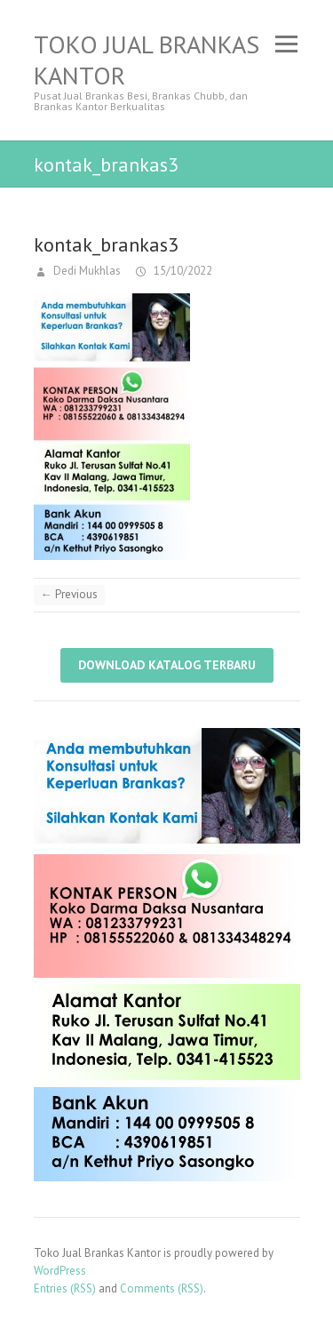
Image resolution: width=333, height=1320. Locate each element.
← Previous (69, 594)
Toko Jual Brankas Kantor (146, 59)
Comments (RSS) (161, 1288)
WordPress (60, 1270)
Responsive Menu (287, 44)
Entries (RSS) (65, 1288)
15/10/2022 (181, 270)
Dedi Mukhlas (86, 270)
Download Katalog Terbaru (167, 665)
